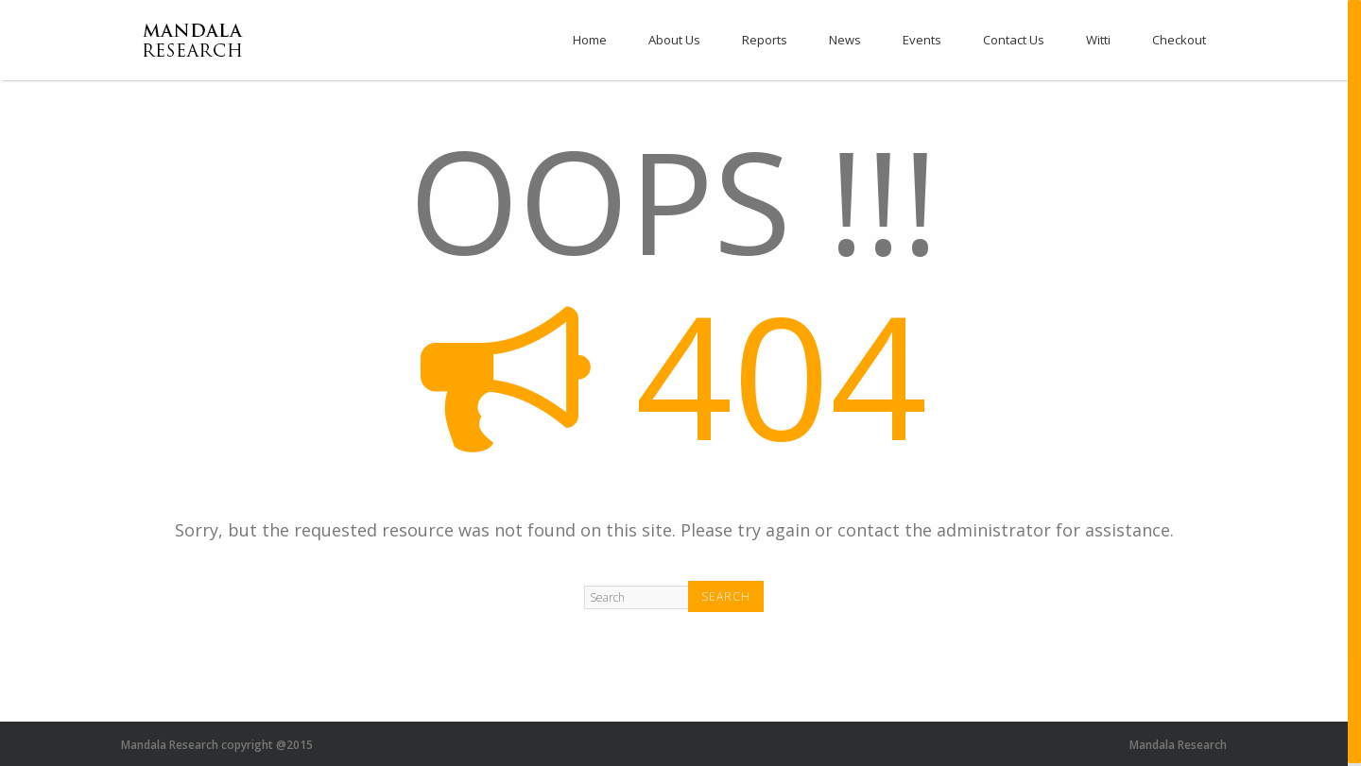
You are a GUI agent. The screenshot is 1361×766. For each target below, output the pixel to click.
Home (590, 39)
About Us (674, 39)
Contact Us (1013, 39)
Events (922, 39)
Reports (764, 39)
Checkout (1179, 39)
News (845, 39)
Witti (1098, 39)
